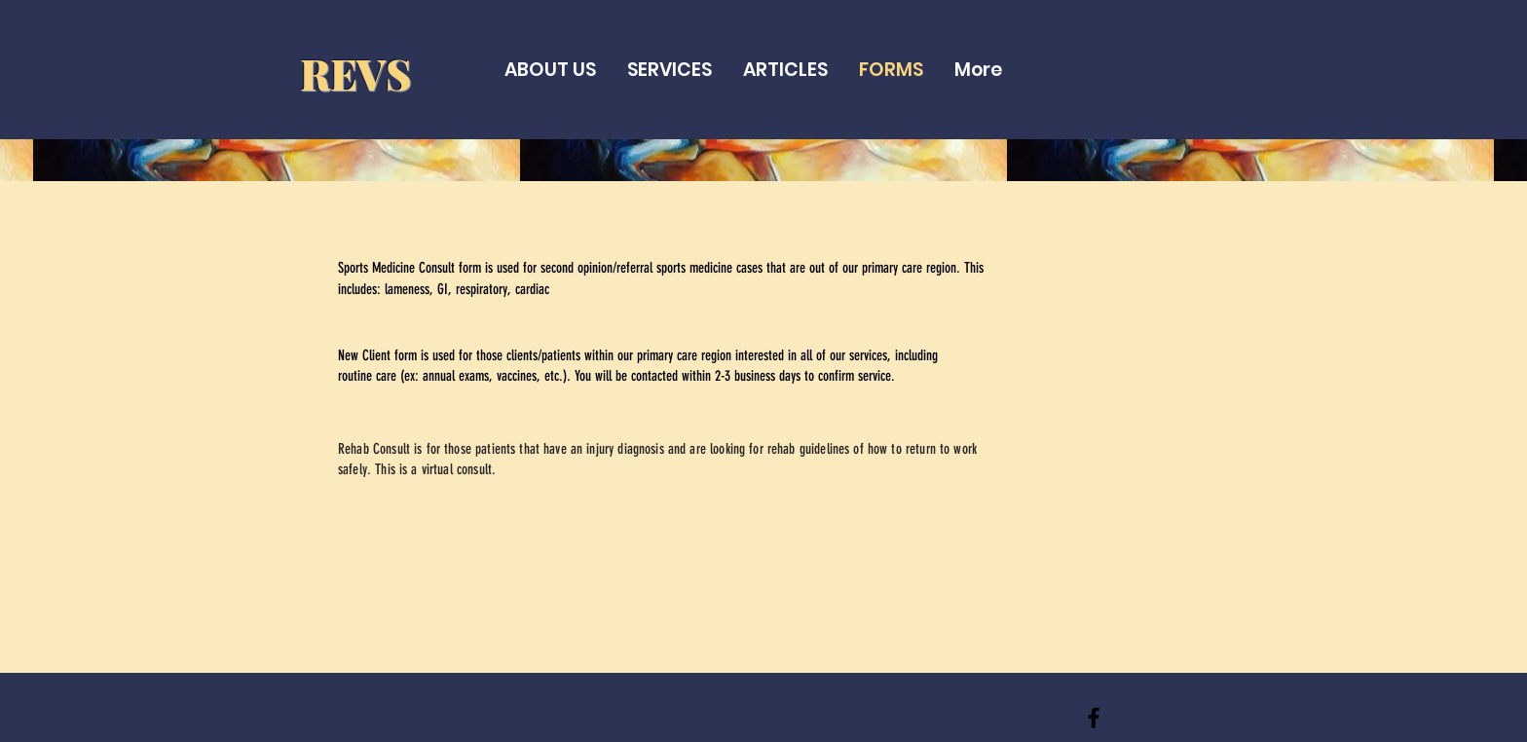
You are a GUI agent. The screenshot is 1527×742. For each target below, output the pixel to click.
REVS (355, 73)
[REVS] (1093, 717)
